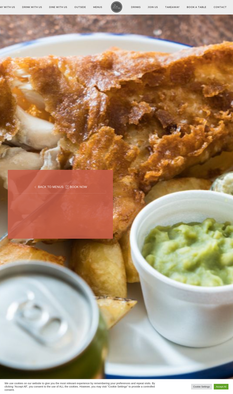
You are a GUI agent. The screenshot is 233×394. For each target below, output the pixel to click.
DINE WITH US (58, 7)
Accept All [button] (221, 386)
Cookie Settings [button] (201, 386)
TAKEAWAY (172, 7)
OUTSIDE (80, 7)
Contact (220, 7)
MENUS (97, 7)
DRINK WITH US (32, 7)
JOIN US (153, 7)
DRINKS (136, 7)
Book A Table (196, 7)
